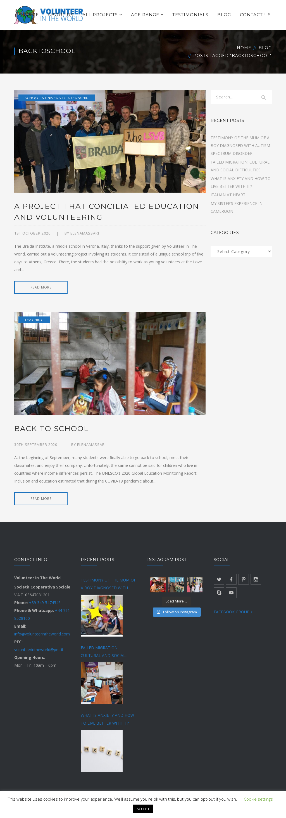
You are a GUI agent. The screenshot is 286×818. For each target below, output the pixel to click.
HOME (31, 14)
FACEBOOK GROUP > (233, 611)
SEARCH (264, 97)
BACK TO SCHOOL (51, 428)
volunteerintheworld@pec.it (38, 649)
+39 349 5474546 (45, 602)
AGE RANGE (145, 14)
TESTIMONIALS (190, 14)
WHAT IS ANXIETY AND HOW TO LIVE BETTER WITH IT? (107, 719)
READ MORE (40, 287)
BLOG (224, 14)
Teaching (34, 320)
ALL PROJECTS (100, 14)
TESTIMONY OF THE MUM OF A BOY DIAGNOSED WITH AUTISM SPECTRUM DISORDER (240, 145)
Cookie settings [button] (258, 799)
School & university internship (57, 98)
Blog (265, 47)
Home (244, 47)
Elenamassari (84, 233)
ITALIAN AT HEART (228, 194)
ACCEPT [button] (143, 808)
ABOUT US (60, 14)
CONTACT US (255, 14)
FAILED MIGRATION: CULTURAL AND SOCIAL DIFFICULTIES (103, 652)
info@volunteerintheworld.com (42, 634)
